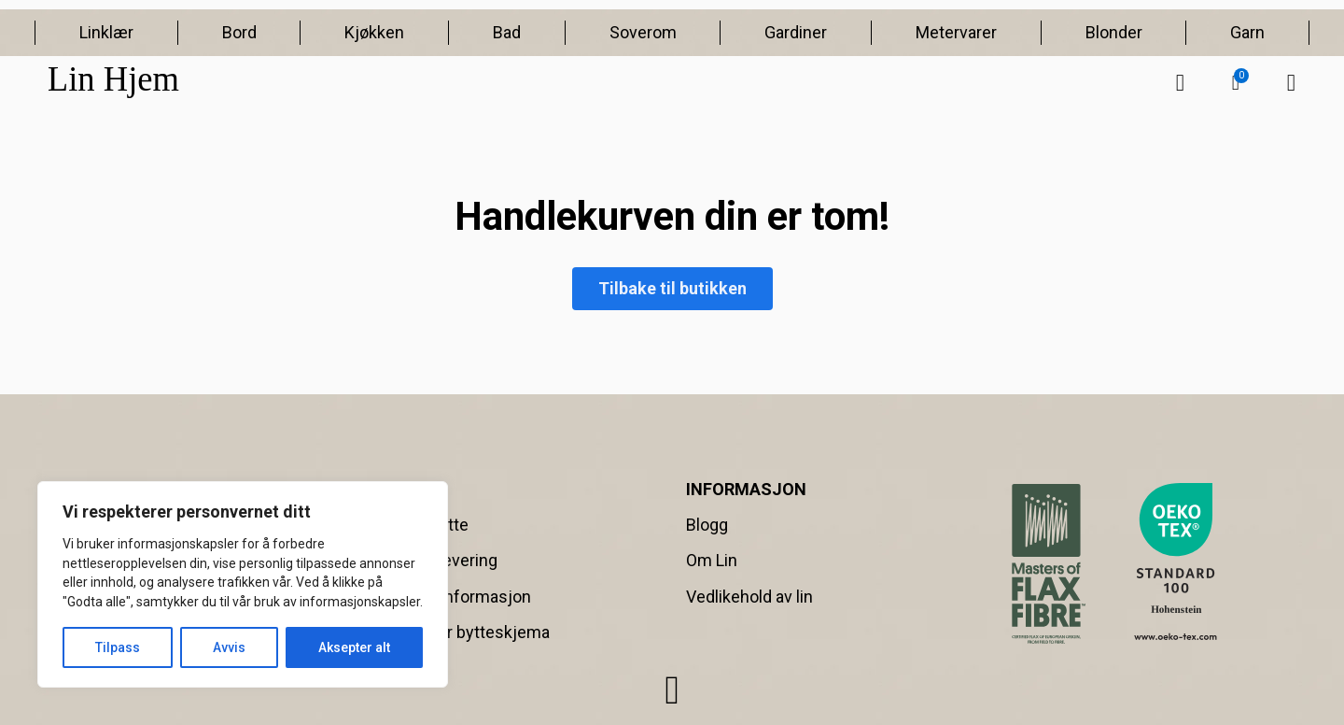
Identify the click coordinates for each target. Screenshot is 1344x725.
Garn (1247, 32)
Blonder (1113, 32)
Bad (507, 32)
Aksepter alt (354, 647)
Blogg (707, 524)
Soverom (643, 32)
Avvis (229, 647)
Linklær (106, 32)
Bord (239, 32)
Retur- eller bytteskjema (460, 632)
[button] (1235, 83)
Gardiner (795, 32)
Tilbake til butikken (672, 288)
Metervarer (956, 32)
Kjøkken (374, 32)
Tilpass (117, 647)
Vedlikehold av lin (749, 596)
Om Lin (711, 560)
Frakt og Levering (434, 560)
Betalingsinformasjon (451, 596)
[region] (242, 584)
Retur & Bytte (420, 524)
